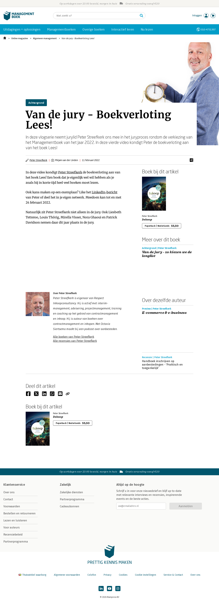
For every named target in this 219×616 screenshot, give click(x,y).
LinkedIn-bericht (104, 192)
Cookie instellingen (145, 574)
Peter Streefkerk (38, 160)
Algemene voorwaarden (67, 574)
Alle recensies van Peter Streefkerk (75, 341)
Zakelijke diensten (71, 492)
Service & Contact (173, 574)
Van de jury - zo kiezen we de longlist (167, 254)
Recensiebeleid (13, 534)
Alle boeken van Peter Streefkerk (73, 336)
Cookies (123, 574)
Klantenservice (14, 485)
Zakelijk (65, 485)
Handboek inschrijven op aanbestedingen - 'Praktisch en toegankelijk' (162, 365)
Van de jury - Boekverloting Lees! (78, 38)
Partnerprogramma (15, 541)
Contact (8, 499)
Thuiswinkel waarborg (33, 574)
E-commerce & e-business (164, 313)
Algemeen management (45, 38)
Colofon (91, 574)
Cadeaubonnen (69, 506)
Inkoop (147, 219)
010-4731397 (208, 29)
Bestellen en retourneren (19, 513)
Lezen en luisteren (15, 520)
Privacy (107, 574)
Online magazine (19, 38)
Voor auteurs (11, 527)
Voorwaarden (11, 506)
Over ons (9, 492)
